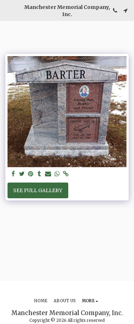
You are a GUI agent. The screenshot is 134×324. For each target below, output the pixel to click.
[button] (8, 10)
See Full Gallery (37, 190)
